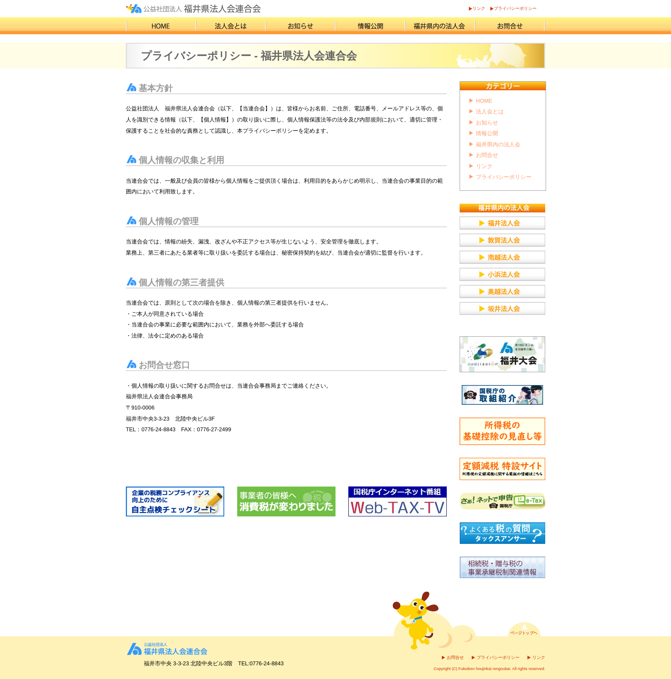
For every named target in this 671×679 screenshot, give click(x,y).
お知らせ (487, 122)
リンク (478, 8)
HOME (484, 101)
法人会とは (490, 111)
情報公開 (487, 133)
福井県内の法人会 (498, 144)
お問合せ (487, 155)
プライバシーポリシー (515, 8)
